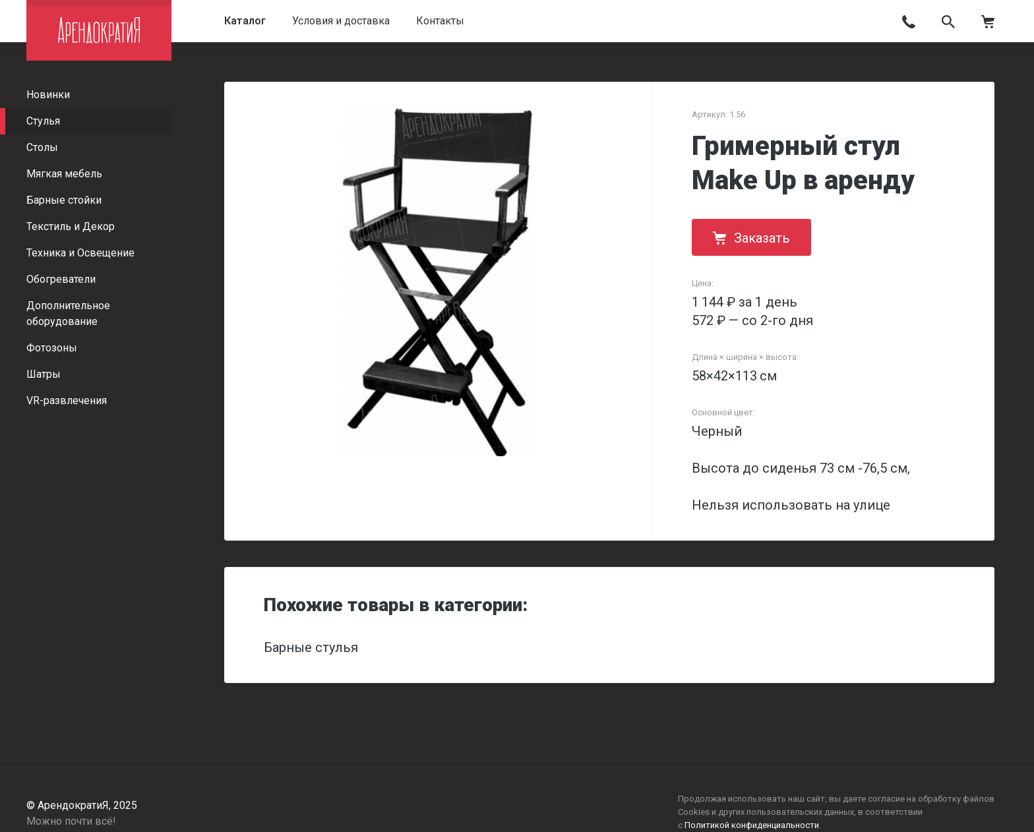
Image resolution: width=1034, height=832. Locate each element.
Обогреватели (61, 279)
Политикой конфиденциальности (751, 825)
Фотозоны (51, 348)
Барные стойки (64, 200)
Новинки (48, 94)
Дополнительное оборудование (68, 313)
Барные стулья (311, 647)
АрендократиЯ (98, 30)
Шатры (43, 374)
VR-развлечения (66, 400)
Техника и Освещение (80, 253)
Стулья (43, 121)
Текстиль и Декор (70, 226)
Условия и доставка (341, 21)
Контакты (440, 21)
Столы (42, 147)
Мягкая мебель (64, 173)
